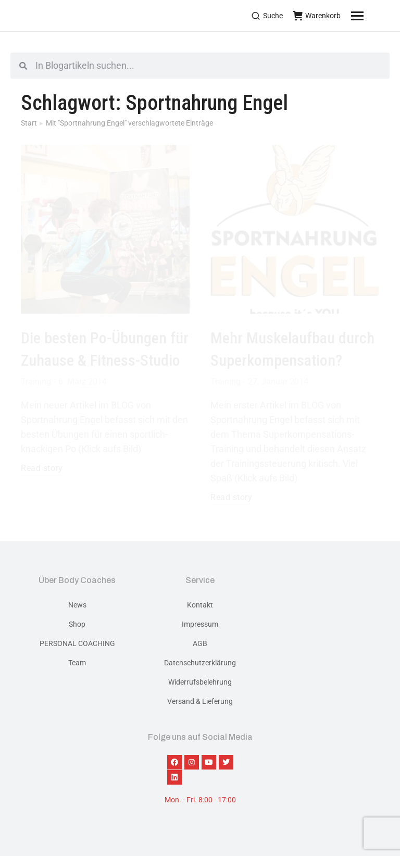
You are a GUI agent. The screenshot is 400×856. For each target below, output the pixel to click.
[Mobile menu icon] (370, 15)
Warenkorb (317, 15)
